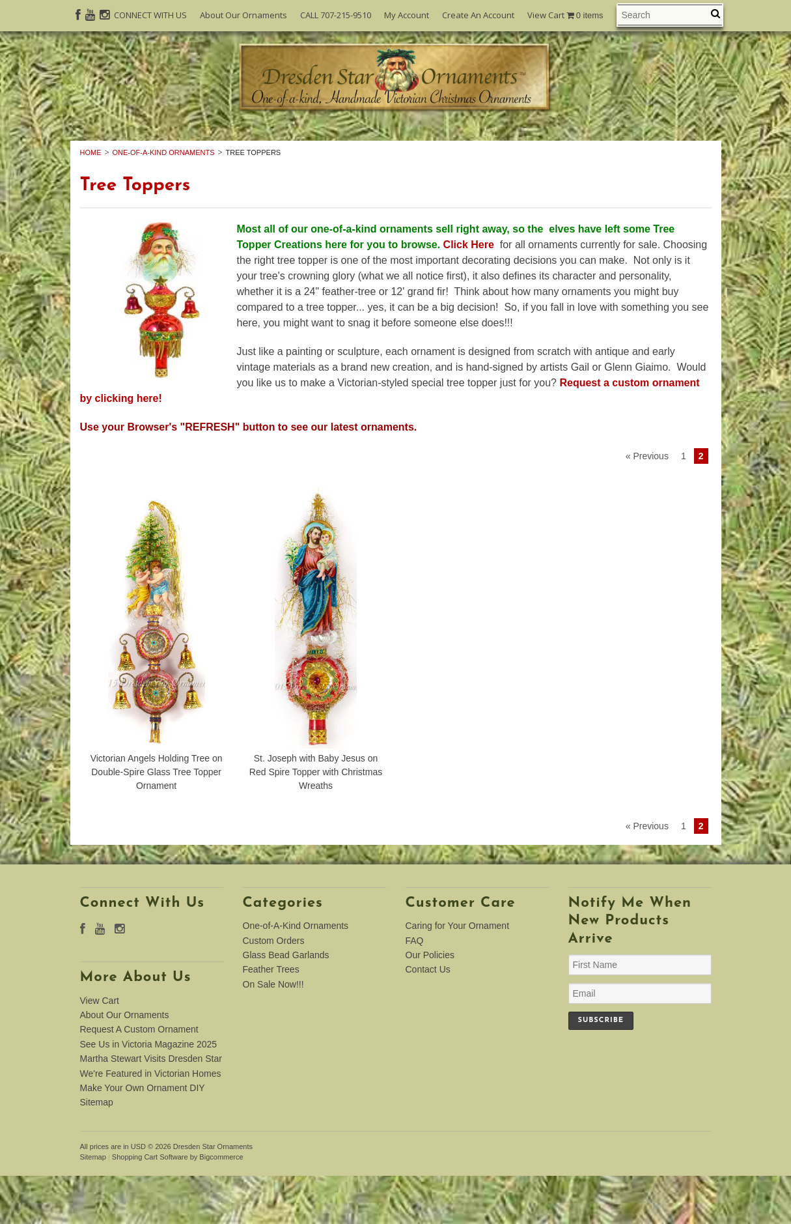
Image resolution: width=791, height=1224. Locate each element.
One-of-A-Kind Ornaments (195, 144)
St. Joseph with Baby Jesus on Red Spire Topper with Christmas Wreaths (315, 820)
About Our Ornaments (243, 15)
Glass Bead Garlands (499, 144)
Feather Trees (637, 144)
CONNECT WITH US (150, 15)
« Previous (647, 504)
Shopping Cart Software (150, 1205)
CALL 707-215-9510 (335, 15)
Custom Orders (356, 144)
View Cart (565, 15)
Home (91, 200)
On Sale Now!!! (395, 159)
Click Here (470, 292)
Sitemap (96, 1150)
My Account (406, 15)
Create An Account (478, 15)
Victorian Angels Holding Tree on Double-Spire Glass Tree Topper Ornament (156, 820)
